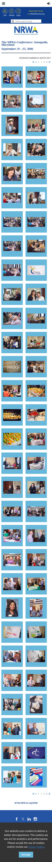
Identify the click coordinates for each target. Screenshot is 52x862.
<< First (33, 62)
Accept (26, 854)
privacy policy (36, 847)
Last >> (49, 62)
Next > (47, 62)
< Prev (36, 62)
